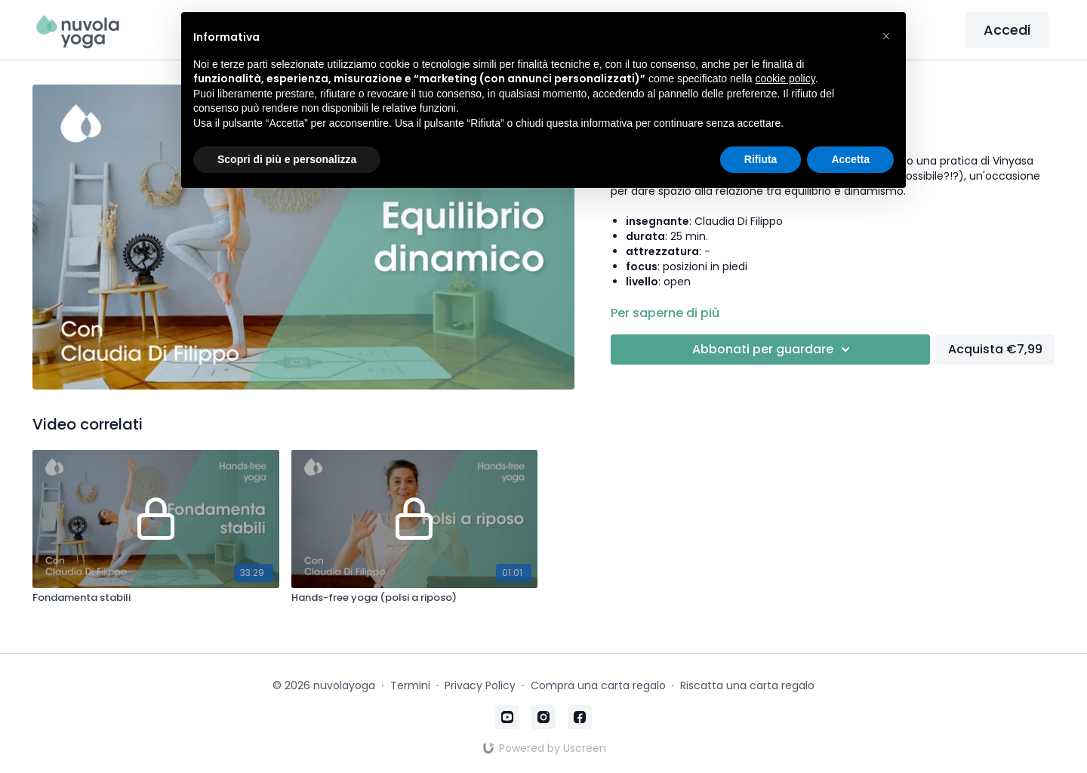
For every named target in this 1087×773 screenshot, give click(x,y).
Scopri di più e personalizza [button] (286, 159)
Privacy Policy (480, 685)
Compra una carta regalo (598, 685)
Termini (410, 685)
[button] (886, 36)
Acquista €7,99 (995, 349)
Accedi (1007, 29)
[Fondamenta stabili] (155, 597)
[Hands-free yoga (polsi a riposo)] (414, 597)
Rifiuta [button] (761, 159)
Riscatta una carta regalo (747, 685)
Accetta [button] (850, 159)
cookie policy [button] (785, 78)
